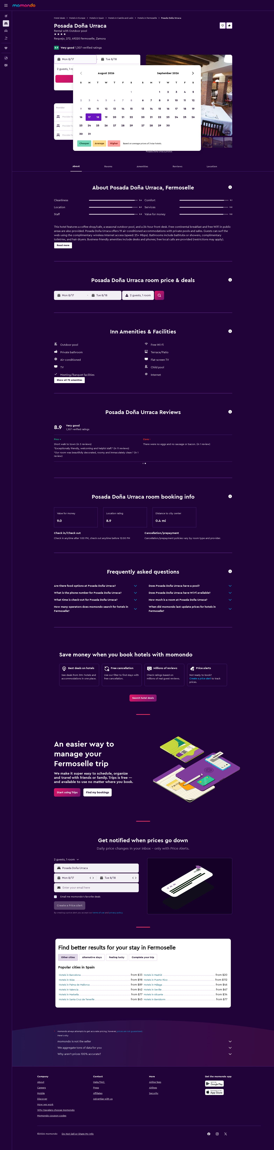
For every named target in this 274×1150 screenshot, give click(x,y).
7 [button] (123, 100)
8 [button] (131, 100)
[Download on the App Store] (214, 1092)
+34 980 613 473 (64, 42)
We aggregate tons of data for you (144, 1048)
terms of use (98, 913)
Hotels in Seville (152, 990)
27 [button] (114, 125)
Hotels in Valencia (68, 990)
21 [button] (123, 117)
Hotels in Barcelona (70, 975)
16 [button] (81, 117)
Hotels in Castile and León (120, 18)
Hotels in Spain (96, 18)
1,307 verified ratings (88, 47)
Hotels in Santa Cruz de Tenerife (76, 999)
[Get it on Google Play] (214, 1083)
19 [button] (106, 117)
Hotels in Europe (77, 18)
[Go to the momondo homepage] (24, 5)
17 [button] (89, 117)
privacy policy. (116, 913)
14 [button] (123, 108)
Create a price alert (200, 678)
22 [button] (131, 117)
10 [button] (89, 108)
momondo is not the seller (144, 1041)
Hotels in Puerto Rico (156, 980)
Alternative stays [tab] (92, 957)
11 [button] (98, 108)
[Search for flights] (5, 16)
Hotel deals (59, 18)
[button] (6, 5)
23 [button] (80, 125)
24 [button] (89, 125)
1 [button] (131, 92)
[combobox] (100, 868)
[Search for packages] (5, 38)
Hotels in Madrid (153, 975)
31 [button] (89, 133)
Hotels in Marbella (69, 994)
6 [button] (114, 100)
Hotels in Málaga (153, 985)
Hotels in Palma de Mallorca (74, 985)
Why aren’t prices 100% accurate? (144, 1054)
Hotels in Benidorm (154, 999)
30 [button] (81, 133)
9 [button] (81, 108)
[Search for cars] (5, 30)
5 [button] (106, 100)
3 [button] (89, 100)
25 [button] (97, 125)
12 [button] (106, 108)
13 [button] (114, 108)
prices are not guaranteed (129, 1031)
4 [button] (98, 100)
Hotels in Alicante (153, 994)
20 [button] (114, 117)
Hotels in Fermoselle (147, 18)
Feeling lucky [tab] (116, 957)
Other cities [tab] (68, 957)
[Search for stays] (5, 23)
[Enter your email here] (100, 887)
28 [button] (122, 125)
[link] (143, 698)
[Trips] (5, 48)
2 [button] (81, 100)
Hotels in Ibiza (66, 980)
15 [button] (131, 108)
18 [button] (97, 117)
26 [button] (106, 125)
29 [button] (131, 125)
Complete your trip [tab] (143, 957)
